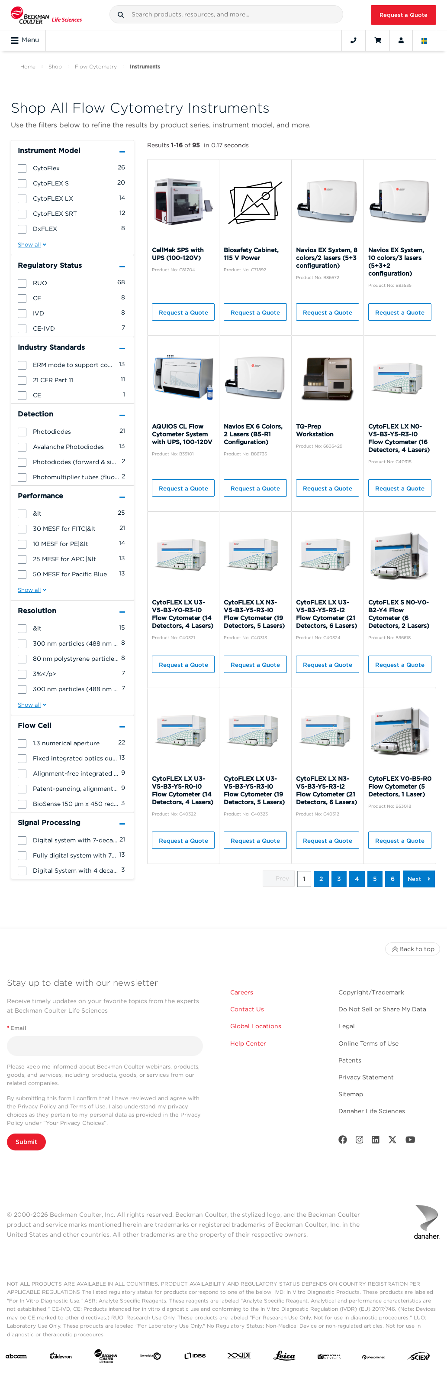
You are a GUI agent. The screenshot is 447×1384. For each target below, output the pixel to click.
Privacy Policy (37, 1106)
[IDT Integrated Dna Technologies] (239, 1358)
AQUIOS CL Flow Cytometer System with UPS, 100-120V (182, 434)
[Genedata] (150, 1358)
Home (27, 66)
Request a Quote (403, 15)
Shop (55, 66)
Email (16, 1028)
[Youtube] (410, 1141)
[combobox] (226, 14)
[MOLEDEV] (329, 1358)
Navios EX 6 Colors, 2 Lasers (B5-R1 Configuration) (253, 434)
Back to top (412, 949)
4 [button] (357, 878)
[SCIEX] (419, 1358)
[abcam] (16, 1358)
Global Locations (255, 1026)
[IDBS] (195, 1358)
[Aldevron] (61, 1358)
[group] (72, 167)
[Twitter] (392, 1141)
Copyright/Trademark (371, 992)
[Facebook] (342, 1141)
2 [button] (321, 878)
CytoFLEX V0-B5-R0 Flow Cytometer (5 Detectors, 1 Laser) (399, 786)
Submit (26, 1141)
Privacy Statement (366, 1077)
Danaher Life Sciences (371, 1111)
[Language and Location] (424, 40)
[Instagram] (359, 1141)
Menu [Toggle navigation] (25, 40)
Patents (349, 1060)
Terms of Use (88, 1106)
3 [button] (339, 878)
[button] (121, 15)
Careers (241, 992)
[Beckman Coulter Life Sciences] (106, 1358)
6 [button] (393, 878)
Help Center (248, 1043)
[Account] (401, 40)
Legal (346, 1026)
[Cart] (377, 40)
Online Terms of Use (368, 1043)
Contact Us (247, 1009)
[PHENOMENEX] (374, 1358)
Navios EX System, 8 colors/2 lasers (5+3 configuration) (326, 258)
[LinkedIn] (375, 1141)
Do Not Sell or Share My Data (382, 1009)
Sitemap (350, 1094)
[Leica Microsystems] (284, 1358)
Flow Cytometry (96, 66)
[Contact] (353, 40)
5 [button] (375, 878)
